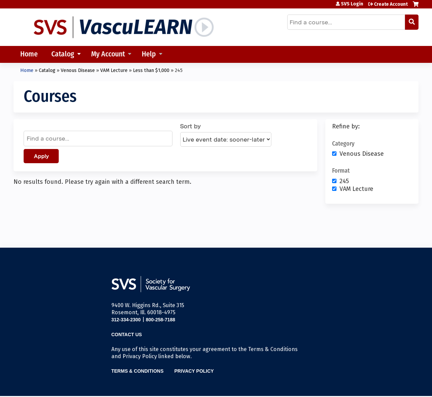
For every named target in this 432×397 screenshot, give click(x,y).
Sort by (190, 126)
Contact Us (126, 334)
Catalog (62, 54)
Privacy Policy (194, 371)
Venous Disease (78, 70)
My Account (108, 54)
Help (149, 54)
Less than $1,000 (151, 70)
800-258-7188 (160, 319)
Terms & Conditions (137, 371)
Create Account (391, 4)
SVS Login (352, 4)
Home (29, 54)
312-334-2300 (126, 319)
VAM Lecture (114, 70)
